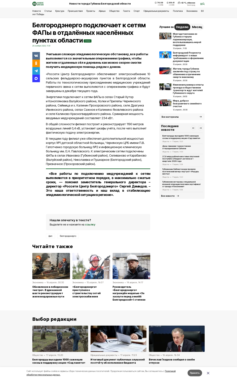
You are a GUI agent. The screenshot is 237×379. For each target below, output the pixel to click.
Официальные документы (156, 11)
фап (50, 236)
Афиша (102, 11)
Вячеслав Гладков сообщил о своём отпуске (172, 361)
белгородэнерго (68, 236)
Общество (114, 11)
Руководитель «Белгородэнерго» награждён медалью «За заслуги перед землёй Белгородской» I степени (129, 293)
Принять (195, 373)
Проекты (90, 11)
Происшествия (75, 11)
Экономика (191, 11)
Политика (178, 11)
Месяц (197, 27)
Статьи (48, 11)
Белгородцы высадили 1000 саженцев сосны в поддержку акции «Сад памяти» (181, 137)
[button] (193, 127)
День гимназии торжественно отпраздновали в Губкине (176, 147)
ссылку (90, 224)
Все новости (168, 196)
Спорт (137, 11)
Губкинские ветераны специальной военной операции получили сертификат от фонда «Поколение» (181, 184)
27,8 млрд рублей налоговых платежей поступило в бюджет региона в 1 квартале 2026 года (180, 158)
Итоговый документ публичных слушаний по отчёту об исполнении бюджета (118, 361)
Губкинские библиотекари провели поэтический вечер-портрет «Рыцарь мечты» (180, 171)
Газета (126, 11)
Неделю (182, 27)
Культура (59, 11)
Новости (36, 11)
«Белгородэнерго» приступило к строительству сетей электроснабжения (86, 291)
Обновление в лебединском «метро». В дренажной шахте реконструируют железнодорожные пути (50, 291)
